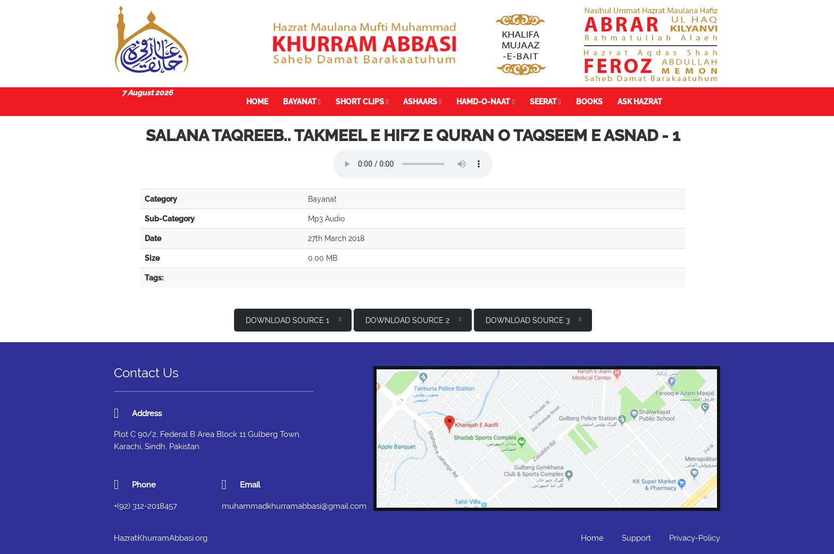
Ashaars (422, 101)
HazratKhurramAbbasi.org (160, 538)
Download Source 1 (293, 320)
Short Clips (362, 101)
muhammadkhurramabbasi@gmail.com (294, 506)
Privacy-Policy (694, 538)
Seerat (545, 101)
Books (589, 101)
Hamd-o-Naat (485, 101)
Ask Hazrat (640, 101)
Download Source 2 (413, 320)
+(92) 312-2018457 (145, 506)
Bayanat (302, 101)
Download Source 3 (533, 320)
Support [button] (636, 538)
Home (257, 101)
